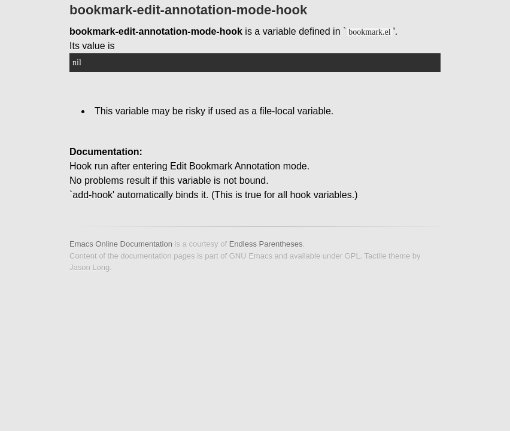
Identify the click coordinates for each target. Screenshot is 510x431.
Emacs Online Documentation (120, 243)
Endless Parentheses (266, 243)
